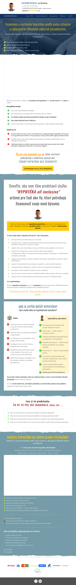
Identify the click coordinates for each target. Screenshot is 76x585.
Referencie (63, 16)
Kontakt (70, 16)
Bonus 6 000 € (29, 16)
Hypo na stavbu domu (41, 16)
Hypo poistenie (53, 16)
